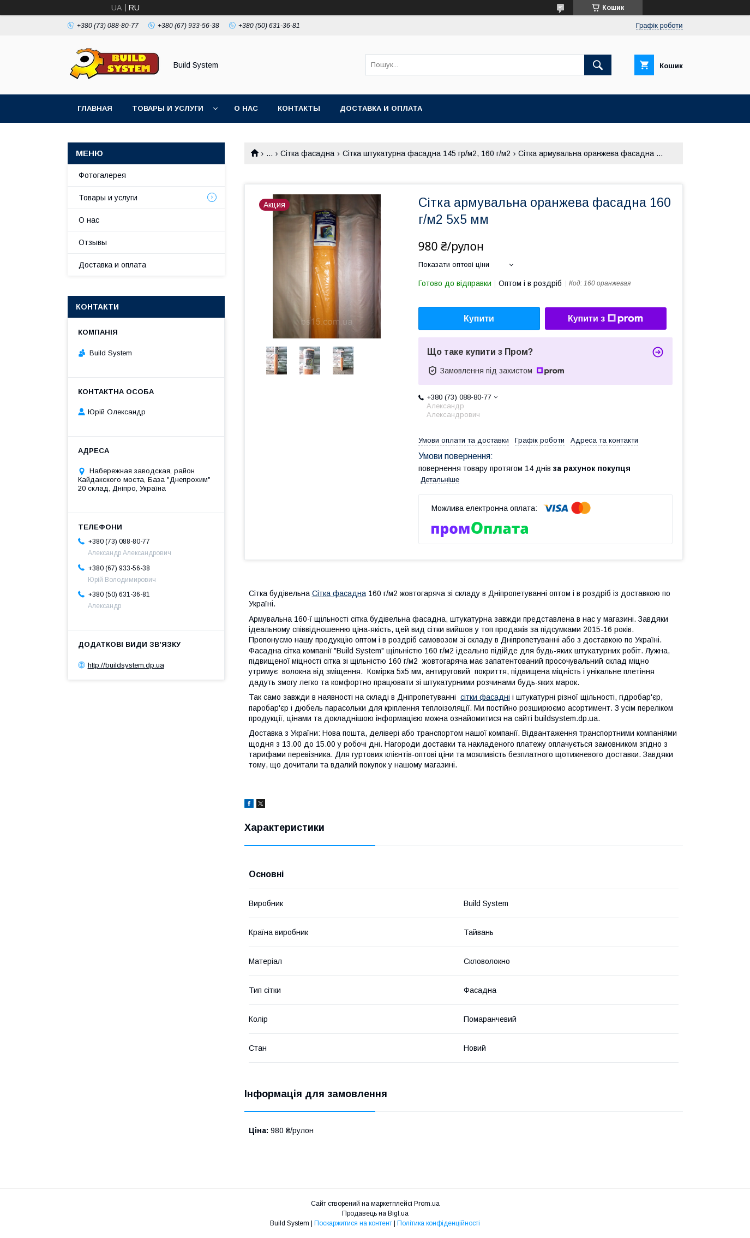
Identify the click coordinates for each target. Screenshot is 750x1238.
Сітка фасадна (307, 153)
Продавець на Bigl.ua (375, 1213)
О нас (246, 108)
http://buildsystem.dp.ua (126, 665)
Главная (94, 108)
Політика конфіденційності (438, 1223)
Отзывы (93, 242)
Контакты (299, 108)
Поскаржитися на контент (353, 1223)
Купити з (605, 319)
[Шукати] (597, 65)
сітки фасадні (485, 697)
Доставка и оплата (381, 108)
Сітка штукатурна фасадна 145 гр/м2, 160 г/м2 (427, 153)
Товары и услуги (167, 108)
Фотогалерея (102, 175)
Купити (479, 318)
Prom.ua (427, 1203)
